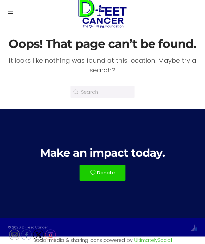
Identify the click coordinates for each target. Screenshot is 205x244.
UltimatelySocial (153, 240)
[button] (10, 13)
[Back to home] (102, 13)
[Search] (102, 92)
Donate (102, 172)
